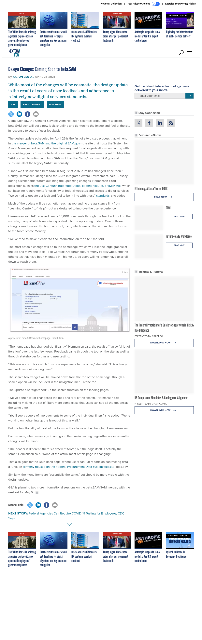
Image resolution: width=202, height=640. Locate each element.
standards (102, 195)
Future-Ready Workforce (179, 236)
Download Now (164, 343)
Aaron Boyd (22, 77)
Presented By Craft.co (149, 336)
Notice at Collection (111, 3)
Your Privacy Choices (143, 4)
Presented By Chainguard (151, 404)
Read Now (164, 197)
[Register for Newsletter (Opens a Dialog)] (189, 96)
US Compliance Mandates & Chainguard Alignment (161, 397)
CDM (168, 207)
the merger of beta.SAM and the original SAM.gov (45, 143)
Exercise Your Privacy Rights (180, 3)
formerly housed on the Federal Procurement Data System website (68, 466)
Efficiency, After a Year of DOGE (151, 188)
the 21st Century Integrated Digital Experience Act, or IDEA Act (77, 185)
